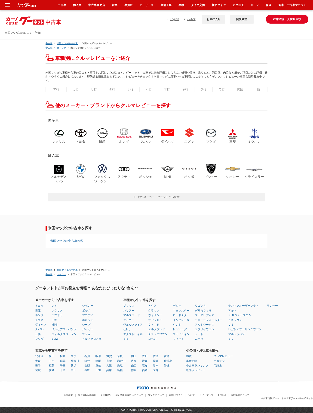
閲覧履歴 (241, 19)
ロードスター (181, 315)
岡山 (134, 356)
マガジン (219, 361)
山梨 (87, 365)
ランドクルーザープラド (243, 305)
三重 (98, 370)
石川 (87, 356)
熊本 (155, 365)
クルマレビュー (223, 356)
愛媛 (144, 361)
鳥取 (120, 365)
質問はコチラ (176, 395)
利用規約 (105, 395)
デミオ (177, 305)
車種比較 (191, 361)
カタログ (238, 5)
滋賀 (109, 356)
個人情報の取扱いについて (129, 395)
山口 (134, 365)
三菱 (38, 334)
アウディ (87, 315)
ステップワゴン (158, 334)
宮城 (38, 370)
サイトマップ (206, 395)
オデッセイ (155, 320)
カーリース (146, 5)
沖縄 (166, 365)
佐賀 (155, 356)
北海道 (39, 356)
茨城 (51, 370)
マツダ (39, 338)
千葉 (62, 370)
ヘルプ (191, 19)
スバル (39, 329)
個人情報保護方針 (87, 395)
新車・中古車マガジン (292, 5)
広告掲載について (240, 395)
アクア (152, 305)
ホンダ (39, 315)
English (174, 19)
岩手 (38, 365)
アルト (232, 310)
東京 (73, 356)
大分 (155, 370)
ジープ (86, 324)
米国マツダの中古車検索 (66, 241)
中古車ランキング (197, 365)
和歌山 (121, 361)
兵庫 (109, 370)
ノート (199, 334)
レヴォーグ (180, 329)
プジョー (87, 334)
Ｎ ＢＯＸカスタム (239, 315)
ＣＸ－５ (153, 324)
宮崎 (166, 356)
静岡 (98, 361)
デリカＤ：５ (203, 310)
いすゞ (56, 305)
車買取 (128, 5)
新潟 (73, 365)
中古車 (49, 43)
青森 (38, 361)
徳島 (134, 370)
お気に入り (214, 19)
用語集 (218, 365)
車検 (181, 5)
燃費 (189, 356)
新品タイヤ (219, 5)
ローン (255, 5)
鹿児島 (168, 361)
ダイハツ (40, 324)
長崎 (155, 361)
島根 (120, 370)
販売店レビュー (196, 370)
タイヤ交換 (198, 5)
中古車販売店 (96, 5)
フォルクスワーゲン (64, 334)
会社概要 (68, 395)
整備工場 (166, 5)
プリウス (128, 305)
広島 (134, 361)
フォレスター (181, 310)
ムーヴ (199, 338)
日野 (54, 320)
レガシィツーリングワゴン (244, 329)
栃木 (62, 356)
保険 (268, 5)
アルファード (131, 315)
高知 (144, 365)
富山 (73, 370)
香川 (144, 356)
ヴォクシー (155, 315)
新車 (114, 5)
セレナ (127, 329)
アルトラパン (236, 334)
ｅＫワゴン (235, 320)
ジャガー (87, 329)
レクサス (57, 310)
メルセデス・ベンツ (64, 329)
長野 (87, 370)
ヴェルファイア (133, 324)
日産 (38, 310)
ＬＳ (231, 324)
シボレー (87, 305)
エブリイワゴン (204, 329)
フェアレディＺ (204, 315)
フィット (178, 338)
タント (177, 324)
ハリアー (128, 310)
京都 (109, 361)
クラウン (153, 310)
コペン (152, 338)
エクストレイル (133, 334)
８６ (126, 338)
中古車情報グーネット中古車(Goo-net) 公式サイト (287, 398)
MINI (54, 324)
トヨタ (39, 305)
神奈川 (75, 361)
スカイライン (181, 334)
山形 (51, 361)
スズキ (39, 320)
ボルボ (86, 310)
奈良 (120, 356)
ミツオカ (57, 315)
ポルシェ (87, 320)
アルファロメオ (91, 338)
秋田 (51, 356)
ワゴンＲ (200, 305)
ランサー (272, 305)
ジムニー (128, 320)
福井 (87, 361)
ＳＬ (231, 338)
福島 (51, 365)
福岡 (144, 370)
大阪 (109, 365)
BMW (55, 338)
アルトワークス (204, 324)
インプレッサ (181, 320)
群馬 (62, 361)
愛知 (98, 365)
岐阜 (98, 356)
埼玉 (62, 365)
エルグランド (156, 329)
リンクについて (156, 395)
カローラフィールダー (209, 320)
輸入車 (77, 5)
